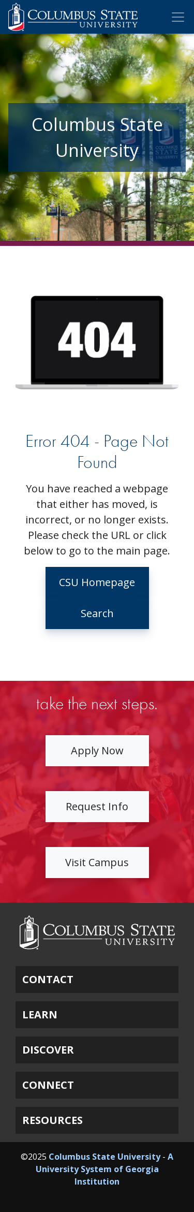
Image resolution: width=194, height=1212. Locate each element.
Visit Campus (97, 862)
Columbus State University (104, 1156)
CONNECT (48, 1085)
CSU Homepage (97, 582)
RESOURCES (52, 1120)
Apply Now (97, 750)
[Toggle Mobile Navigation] (178, 17)
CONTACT (47, 979)
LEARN (39, 1014)
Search (97, 613)
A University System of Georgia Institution (105, 1169)
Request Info (97, 806)
